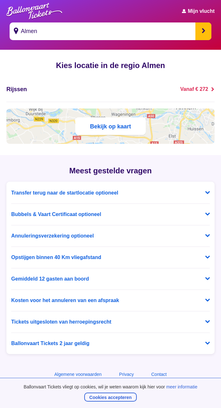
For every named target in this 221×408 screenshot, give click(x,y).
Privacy (126, 374)
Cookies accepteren (110, 397)
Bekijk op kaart (110, 126)
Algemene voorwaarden (78, 374)
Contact (159, 374)
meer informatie (181, 386)
